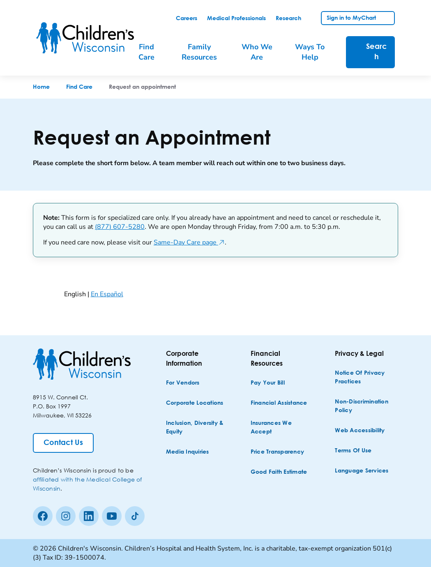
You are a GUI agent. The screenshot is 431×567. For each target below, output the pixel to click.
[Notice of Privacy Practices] (365, 377)
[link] (186, 18)
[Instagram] (66, 516)
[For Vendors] (183, 383)
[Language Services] (361, 471)
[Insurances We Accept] (281, 427)
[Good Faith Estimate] (279, 472)
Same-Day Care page (189, 242)
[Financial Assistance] (279, 403)
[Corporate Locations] (195, 403)
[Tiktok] (135, 516)
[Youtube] (112, 516)
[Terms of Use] (353, 451)
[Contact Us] (63, 443)
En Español (107, 294)
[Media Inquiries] (187, 452)
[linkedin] (89, 516)
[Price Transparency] (277, 452)
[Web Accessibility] (360, 430)
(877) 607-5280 (120, 226)
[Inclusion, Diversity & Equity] (197, 427)
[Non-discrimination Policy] (365, 406)
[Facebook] (43, 516)
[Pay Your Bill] (268, 383)
